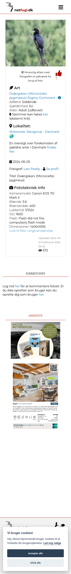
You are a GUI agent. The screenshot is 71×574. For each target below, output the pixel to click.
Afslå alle (35, 562)
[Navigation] (61, 7)
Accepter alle (35, 553)
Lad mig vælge (52, 543)
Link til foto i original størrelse (31, 231)
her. (41, 294)
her (45, 114)
